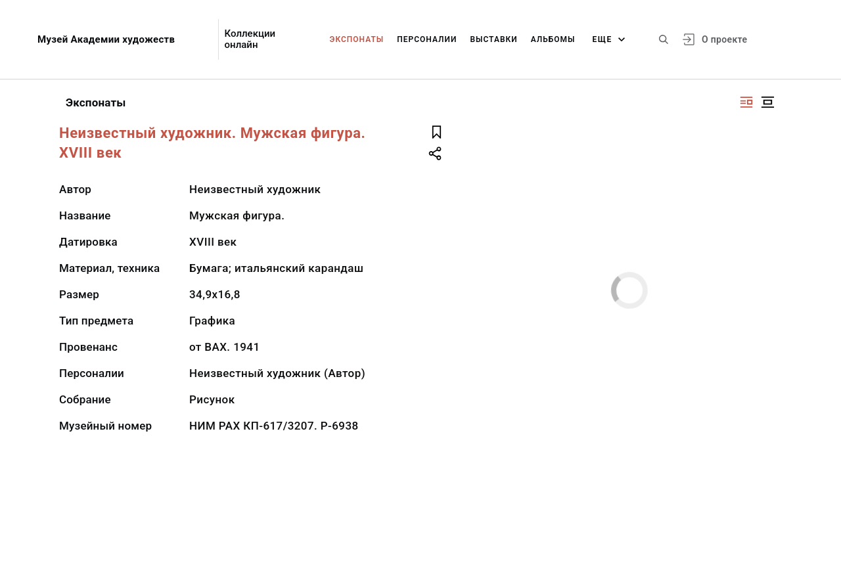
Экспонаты (357, 39)
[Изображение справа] (746, 102)
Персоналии (427, 39)
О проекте (724, 39)
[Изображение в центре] (767, 102)
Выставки (493, 39)
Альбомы (553, 39)
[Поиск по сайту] (663, 39)
